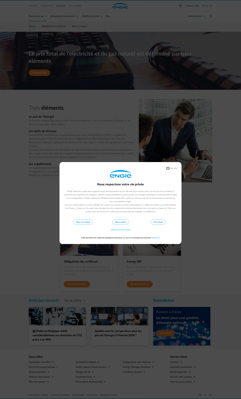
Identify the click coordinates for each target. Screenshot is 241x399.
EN (175, 168)
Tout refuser (158, 222)
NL (172, 168)
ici (161, 205)
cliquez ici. (156, 238)
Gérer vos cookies (83, 222)
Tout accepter (120, 222)
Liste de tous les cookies (120, 230)
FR (168, 168)
